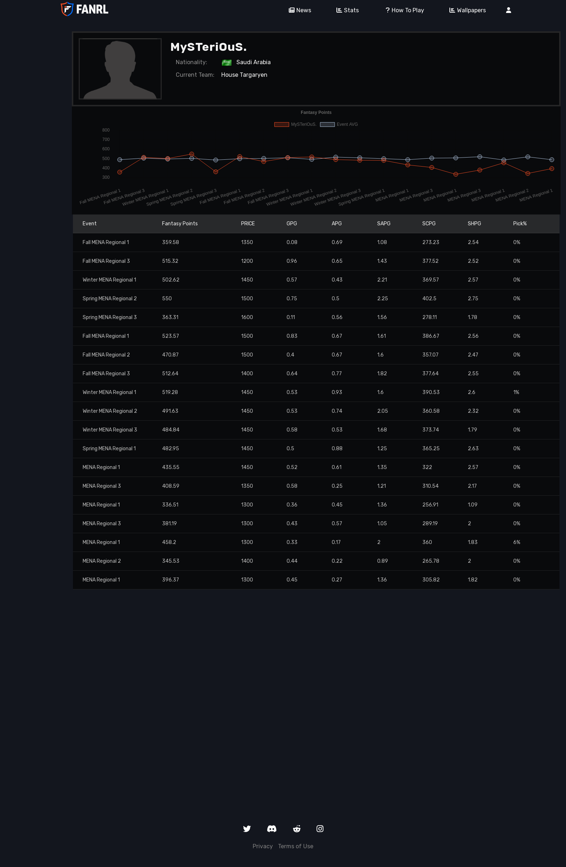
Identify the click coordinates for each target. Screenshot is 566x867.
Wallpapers (465, 10)
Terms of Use (295, 846)
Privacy (263, 846)
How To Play (401, 10)
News (297, 10)
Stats (345, 10)
